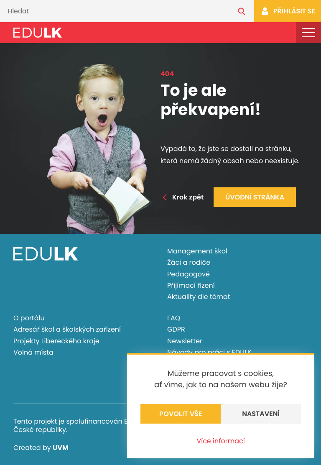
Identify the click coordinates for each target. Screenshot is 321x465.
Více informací (220, 441)
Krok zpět (182, 197)
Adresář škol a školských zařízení (67, 329)
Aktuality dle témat (198, 296)
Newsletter (184, 341)
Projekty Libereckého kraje (56, 341)
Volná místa (33, 352)
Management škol (197, 251)
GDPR (176, 329)
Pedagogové (188, 274)
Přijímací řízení (191, 285)
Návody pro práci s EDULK (209, 352)
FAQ (173, 318)
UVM (61, 447)
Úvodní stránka (254, 197)
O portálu (29, 318)
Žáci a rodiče (188, 262)
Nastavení (261, 414)
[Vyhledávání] (114, 11)
